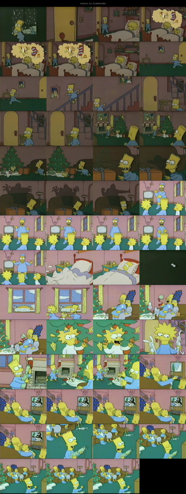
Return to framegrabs (93, 3)
